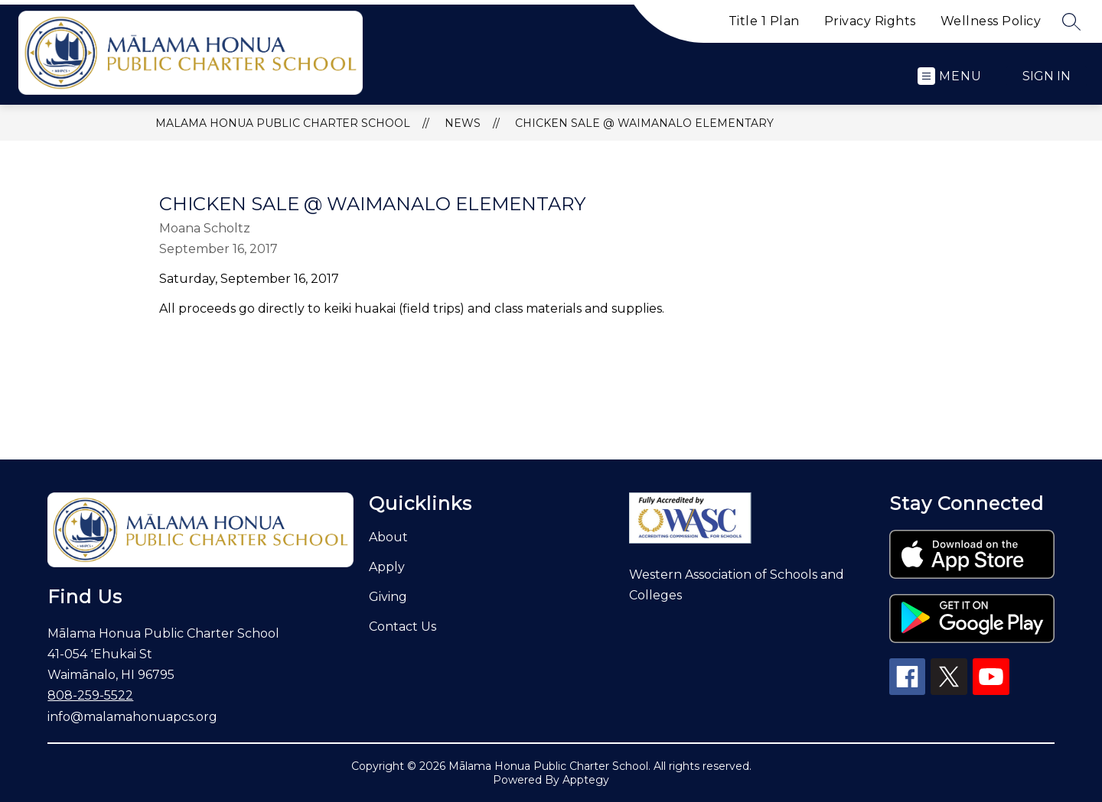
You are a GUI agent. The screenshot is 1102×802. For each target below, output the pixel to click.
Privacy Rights (870, 21)
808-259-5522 (90, 695)
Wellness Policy (991, 21)
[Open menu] (950, 76)
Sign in (1046, 76)
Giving (388, 596)
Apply (387, 567)
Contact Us (402, 626)
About (388, 537)
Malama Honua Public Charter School (282, 123)
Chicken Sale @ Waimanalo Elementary (644, 123)
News (463, 123)
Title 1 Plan (764, 21)
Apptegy (585, 780)
